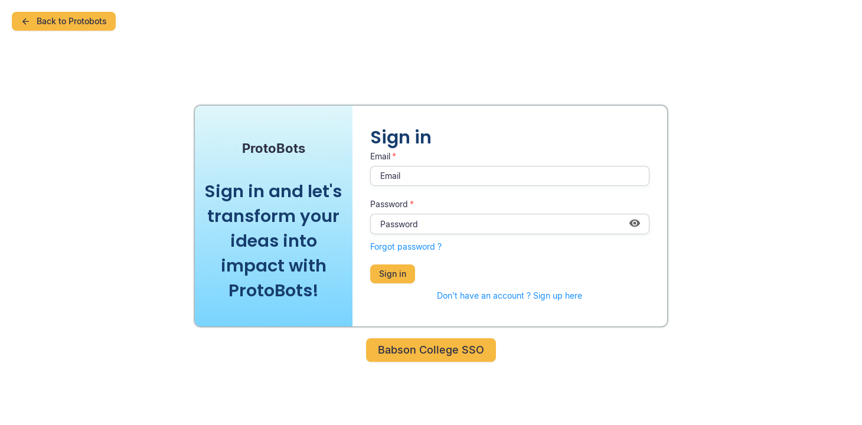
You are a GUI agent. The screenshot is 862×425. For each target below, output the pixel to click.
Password (389, 204)
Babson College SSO (431, 350)
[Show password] (635, 224)
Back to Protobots (64, 21)
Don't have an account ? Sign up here (509, 295)
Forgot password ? (406, 246)
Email (380, 156)
